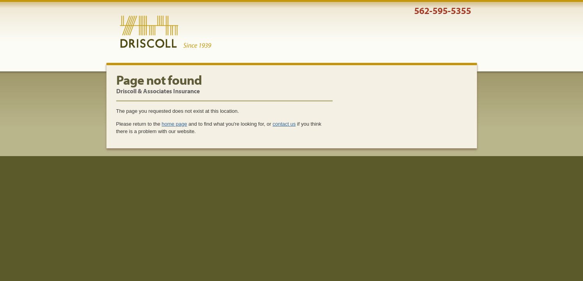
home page (174, 124)
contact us (284, 124)
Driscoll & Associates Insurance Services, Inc (165, 32)
